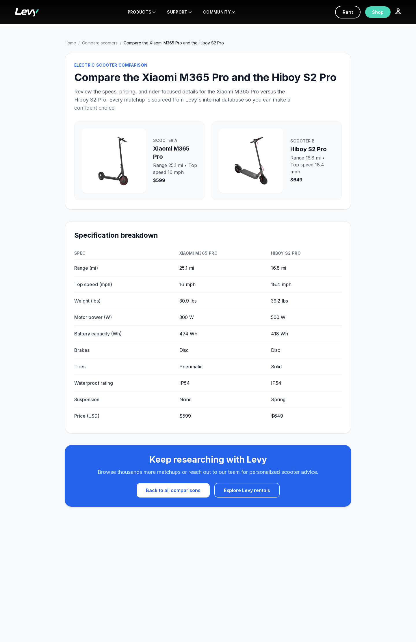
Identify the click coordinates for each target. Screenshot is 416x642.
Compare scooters (100, 42)
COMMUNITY (219, 12)
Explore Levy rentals (247, 490)
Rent (348, 12)
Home (70, 42)
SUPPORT (179, 12)
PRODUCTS (142, 12)
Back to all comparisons (173, 490)
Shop (378, 12)
